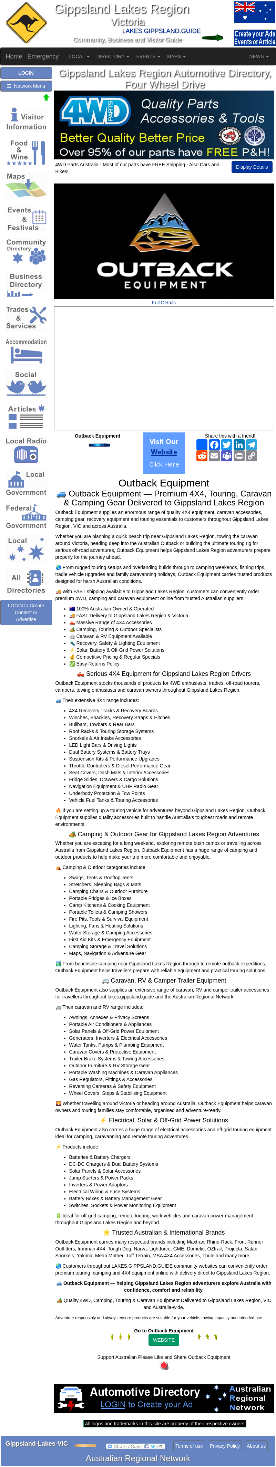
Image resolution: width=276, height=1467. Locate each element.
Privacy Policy (225, 1446)
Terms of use (189, 1446)
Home (14, 56)
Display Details (252, 167)
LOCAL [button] (79, 56)
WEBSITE (164, 1340)
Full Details (164, 302)
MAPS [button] (176, 56)
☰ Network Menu (26, 86)
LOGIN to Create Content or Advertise (26, 612)
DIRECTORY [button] (113, 56)
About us (256, 1446)
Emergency (43, 56)
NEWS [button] (259, 56)
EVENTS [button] (148, 56)
